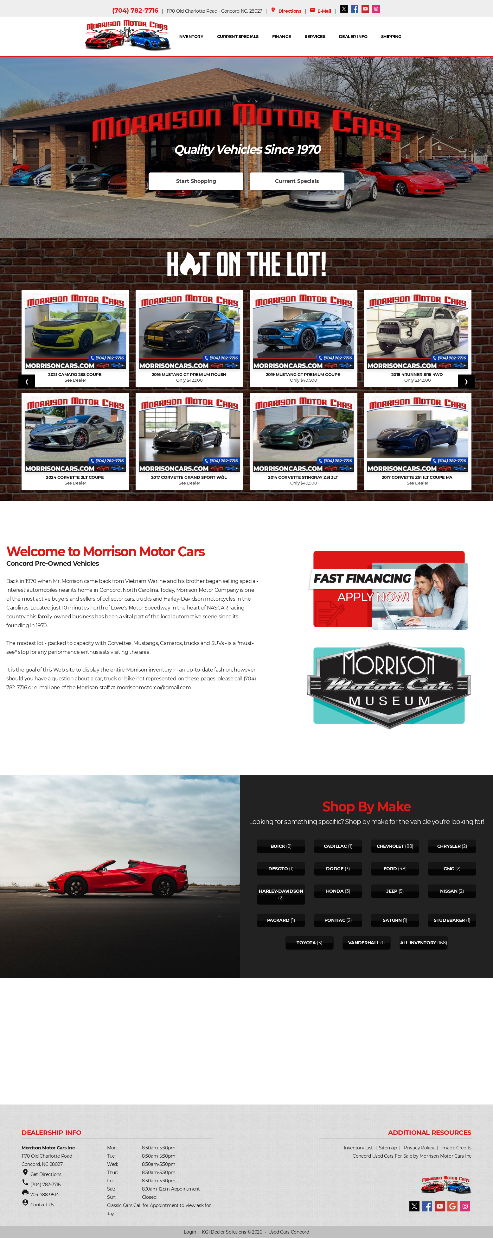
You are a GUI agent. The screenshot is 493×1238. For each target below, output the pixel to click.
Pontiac (334, 920)
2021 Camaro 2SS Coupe (75, 374)
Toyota (306, 943)
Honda (335, 891)
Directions (285, 11)
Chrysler (449, 846)
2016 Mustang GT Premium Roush (189, 374)
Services (315, 36)
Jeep (391, 891)
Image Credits (456, 1148)
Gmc (449, 869)
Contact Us (42, 1205)
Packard (278, 920)
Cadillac (335, 846)
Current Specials (238, 36)
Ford (390, 869)
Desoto (278, 869)
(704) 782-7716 (135, 10)
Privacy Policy (419, 1148)
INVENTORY (190, 36)
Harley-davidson (281, 891)
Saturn (392, 920)
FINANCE (281, 36)
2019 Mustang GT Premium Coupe (303, 374)
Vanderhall (363, 943)
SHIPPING (391, 36)
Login (190, 1232)
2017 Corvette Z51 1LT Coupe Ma (418, 477)
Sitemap (388, 1148)
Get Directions (45, 1174)
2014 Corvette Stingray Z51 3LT (303, 477)
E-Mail (320, 11)
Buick (278, 846)
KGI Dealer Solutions (224, 1232)
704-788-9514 (44, 1194)
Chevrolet (390, 846)
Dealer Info (353, 36)
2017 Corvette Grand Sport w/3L (189, 477)
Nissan (448, 891)
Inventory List (358, 1148)
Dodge (334, 869)
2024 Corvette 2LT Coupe (75, 477)
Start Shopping (196, 181)
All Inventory (418, 943)
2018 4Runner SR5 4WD (417, 374)
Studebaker (449, 920)
